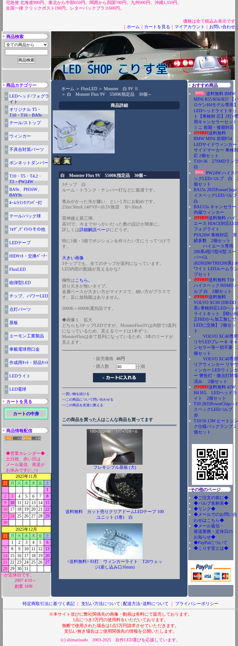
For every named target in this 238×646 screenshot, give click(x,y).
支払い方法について (100, 603)
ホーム (133, 26)
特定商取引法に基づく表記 (49, 603)
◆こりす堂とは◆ (211, 548)
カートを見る (157, 26)
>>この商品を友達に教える (82, 405)
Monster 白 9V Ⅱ (121, 88)
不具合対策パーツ (26, 149)
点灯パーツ (20, 309)
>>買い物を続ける (76, 394)
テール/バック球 (25, 216)
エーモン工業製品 (26, 336)
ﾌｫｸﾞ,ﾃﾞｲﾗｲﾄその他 (27, 229)
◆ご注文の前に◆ (211, 497)
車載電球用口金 (24, 349)
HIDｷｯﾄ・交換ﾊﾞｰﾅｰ (28, 256)
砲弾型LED (20, 282)
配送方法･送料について (146, 603)
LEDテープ (20, 242)
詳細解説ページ (94, 229)
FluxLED (17, 269)
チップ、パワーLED (28, 296)
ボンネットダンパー (28, 162)
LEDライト (20, 376)
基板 (13, 322)
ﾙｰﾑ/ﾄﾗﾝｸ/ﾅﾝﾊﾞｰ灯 (25, 202)
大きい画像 (73, 258)
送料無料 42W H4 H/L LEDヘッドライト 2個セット (215, 393)
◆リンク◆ (204, 509)
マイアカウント (189, 26)
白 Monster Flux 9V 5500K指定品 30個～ (109, 94)
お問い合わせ (222, 26)
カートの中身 (26, 413)
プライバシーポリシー (196, 603)
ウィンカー (20, 136)
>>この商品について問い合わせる (87, 399)
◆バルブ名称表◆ (211, 503)
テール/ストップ (25, 123)
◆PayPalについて (210, 542)
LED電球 (17, 389)
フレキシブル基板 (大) (114, 467)
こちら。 (83, 280)
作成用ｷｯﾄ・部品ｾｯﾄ (28, 362)
